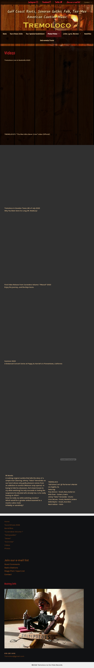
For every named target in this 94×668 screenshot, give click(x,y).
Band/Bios (87, 34)
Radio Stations (11, 568)
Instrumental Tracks (47, 40)
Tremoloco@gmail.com (14, 656)
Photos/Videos (54, 34)
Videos (7, 545)
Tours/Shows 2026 (16, 34)
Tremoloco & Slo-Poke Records (50, 665)
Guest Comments (12, 564)
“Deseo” (7, 538)
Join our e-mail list (73, 2)
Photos (7, 548)
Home (5, 34)
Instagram (33, 2)
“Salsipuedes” (10, 535)
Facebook (46, 2)
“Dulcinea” (9, 542)
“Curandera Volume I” (13, 532)
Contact (89, 2)
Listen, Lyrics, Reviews (73, 34)
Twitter (58, 2)
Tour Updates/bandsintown (35, 34)
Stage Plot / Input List (14, 571)
